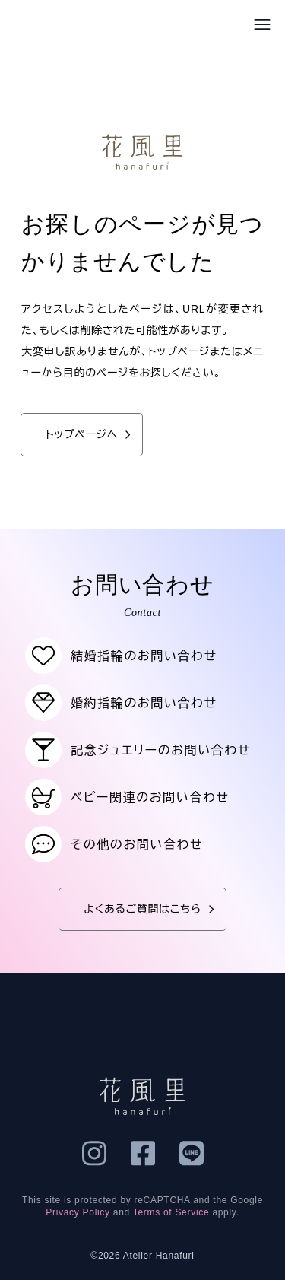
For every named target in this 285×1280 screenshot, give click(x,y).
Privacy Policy (77, 1212)
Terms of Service (171, 1212)
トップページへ (91, 434)
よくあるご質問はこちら (151, 909)
